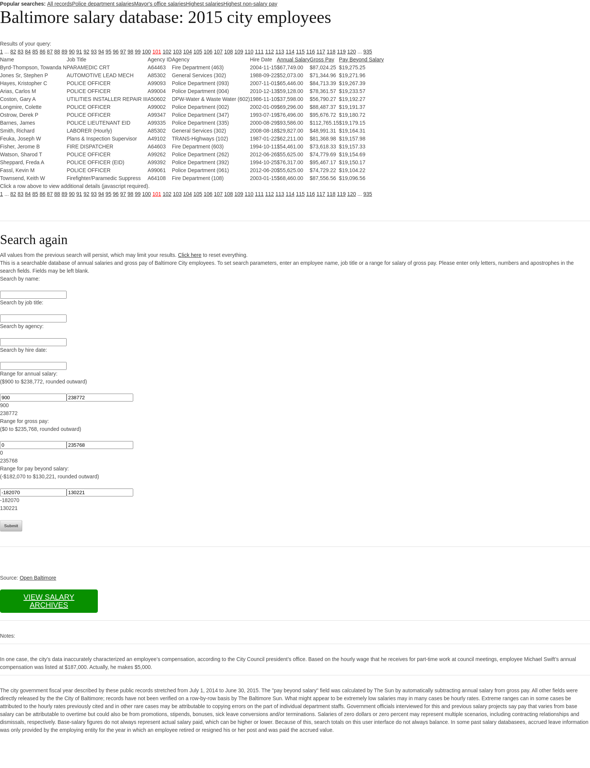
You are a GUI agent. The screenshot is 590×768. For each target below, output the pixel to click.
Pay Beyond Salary (361, 59)
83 (21, 52)
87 (50, 52)
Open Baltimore (38, 578)
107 (218, 52)
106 (208, 52)
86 (43, 52)
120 (351, 52)
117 (320, 52)
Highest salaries (205, 4)
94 (101, 52)
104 (187, 52)
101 (156, 52)
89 (65, 52)
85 (35, 52)
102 (167, 52)
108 (228, 52)
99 (138, 52)
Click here (189, 255)
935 (367, 52)
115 (300, 52)
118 (331, 52)
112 (269, 52)
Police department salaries (103, 4)
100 (146, 52)
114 (290, 52)
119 (341, 52)
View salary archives (48, 601)
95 (108, 52)
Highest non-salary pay (250, 4)
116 (310, 52)
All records (59, 4)
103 (177, 52)
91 (79, 52)
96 (116, 52)
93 (94, 52)
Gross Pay (322, 59)
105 (197, 52)
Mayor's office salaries (160, 4)
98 (131, 52)
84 (28, 52)
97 (123, 52)
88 (57, 52)
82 (13, 52)
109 (238, 52)
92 (87, 52)
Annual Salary (293, 59)
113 (279, 52)
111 (259, 52)
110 (249, 52)
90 (72, 52)
